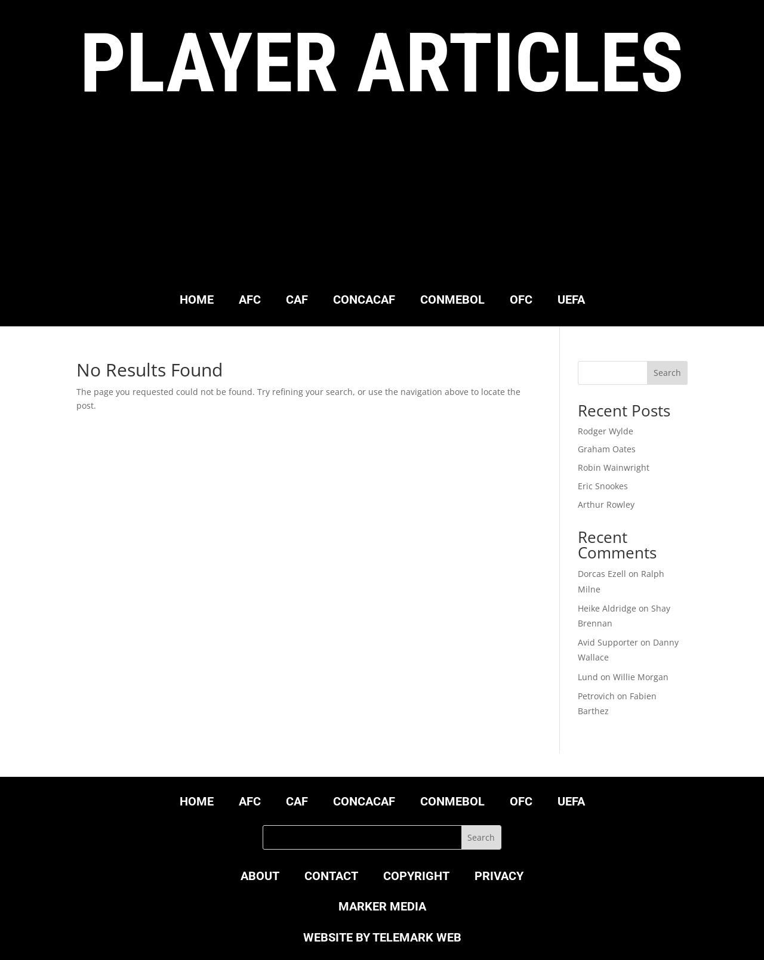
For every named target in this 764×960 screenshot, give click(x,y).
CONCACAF (364, 301)
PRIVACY (499, 877)
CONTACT (331, 877)
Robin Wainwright (613, 467)
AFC (250, 301)
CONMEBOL (452, 301)
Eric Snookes (603, 486)
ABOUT (260, 877)
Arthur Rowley (606, 504)
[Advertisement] (382, 201)
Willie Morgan (640, 677)
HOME (197, 301)
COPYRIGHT (416, 877)
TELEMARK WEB (416, 937)
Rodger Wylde (605, 431)
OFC (521, 301)
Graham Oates (607, 449)
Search (667, 372)
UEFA (571, 301)
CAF (297, 301)
